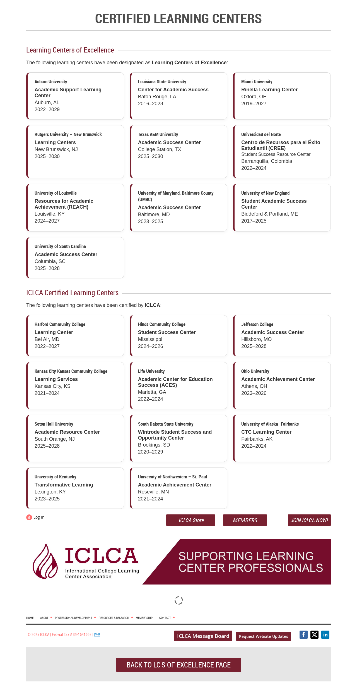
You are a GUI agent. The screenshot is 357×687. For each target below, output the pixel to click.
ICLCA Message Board (203, 636)
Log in (39, 517)
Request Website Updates (263, 636)
